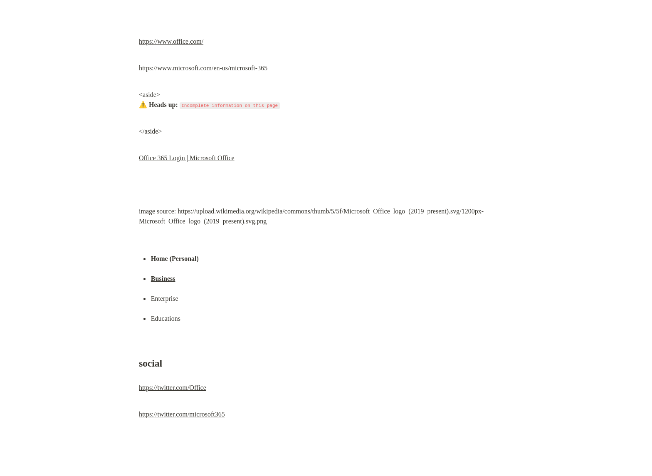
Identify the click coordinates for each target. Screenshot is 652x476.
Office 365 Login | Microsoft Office (187, 157)
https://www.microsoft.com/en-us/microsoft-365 (203, 68)
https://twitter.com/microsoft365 (182, 414)
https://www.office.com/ (171, 41)
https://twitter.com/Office (172, 387)
